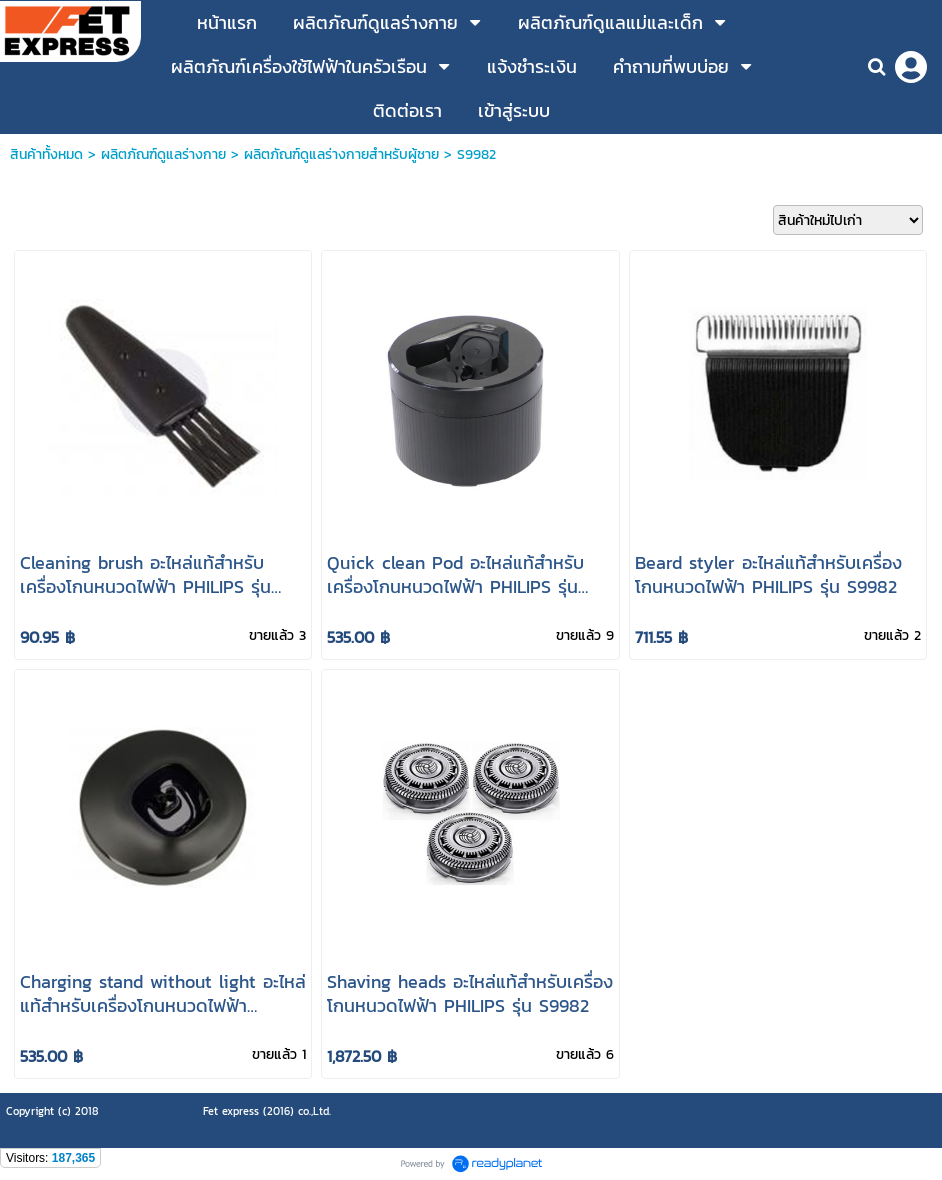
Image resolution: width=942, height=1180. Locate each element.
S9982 (476, 154)
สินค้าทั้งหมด (46, 154)
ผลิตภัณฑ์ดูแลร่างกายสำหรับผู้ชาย (341, 154)
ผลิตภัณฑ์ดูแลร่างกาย (163, 154)
